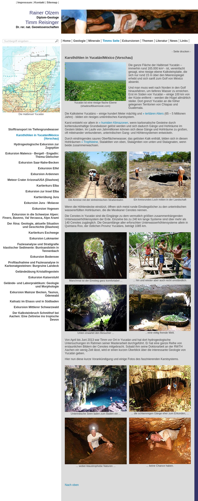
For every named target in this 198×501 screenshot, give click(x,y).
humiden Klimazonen (114, 122)
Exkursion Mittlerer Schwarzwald (36, 307)
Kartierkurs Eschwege (44, 232)
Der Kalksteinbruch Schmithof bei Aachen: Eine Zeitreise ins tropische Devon (34, 316)
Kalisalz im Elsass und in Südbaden (34, 301)
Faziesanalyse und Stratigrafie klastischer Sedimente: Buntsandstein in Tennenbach (31, 248)
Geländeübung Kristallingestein (37, 271)
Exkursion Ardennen (45, 174)
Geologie (79, 41)
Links (184, 41)
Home (67, 41)
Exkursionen (130, 41)
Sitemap (52, 2)
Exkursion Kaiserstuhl (43, 277)
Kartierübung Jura (46, 197)
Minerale (94, 41)
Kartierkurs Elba (47, 185)
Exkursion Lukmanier (44, 238)
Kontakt (39, 2)
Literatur (162, 41)
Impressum (25, 2)
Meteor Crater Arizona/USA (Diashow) (33, 180)
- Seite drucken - (181, 51)
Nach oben (72, 485)
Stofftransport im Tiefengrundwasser (33, 129)
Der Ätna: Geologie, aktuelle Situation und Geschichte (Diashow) (33, 225)
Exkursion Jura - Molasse (41, 203)
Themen (147, 41)
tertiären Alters (154, 113)
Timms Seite (110, 41)
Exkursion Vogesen (45, 208)
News (174, 41)
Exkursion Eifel (48, 168)
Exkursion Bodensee (44, 256)
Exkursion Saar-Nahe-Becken (39, 162)
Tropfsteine (91, 142)
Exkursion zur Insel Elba (42, 191)
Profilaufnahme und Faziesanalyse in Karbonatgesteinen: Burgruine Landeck (32, 264)
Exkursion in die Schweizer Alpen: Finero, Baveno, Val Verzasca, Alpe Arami (30, 216)
